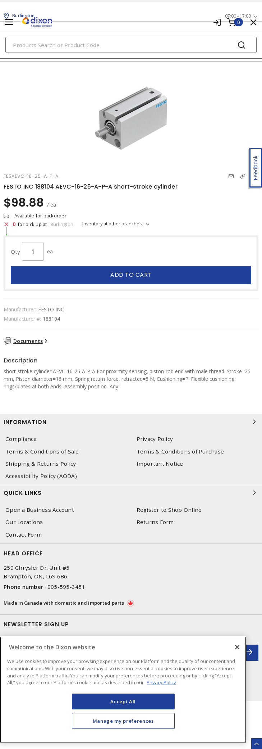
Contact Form (23, 534)
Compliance (21, 439)
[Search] (131, 45)
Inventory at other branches (112, 223)
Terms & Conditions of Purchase (180, 451)
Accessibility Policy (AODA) (41, 476)
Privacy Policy (155, 439)
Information (131, 422)
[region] (123, 689)
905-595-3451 (66, 586)
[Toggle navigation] (9, 22)
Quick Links (131, 493)
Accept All (123, 701)
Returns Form (155, 522)
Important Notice (160, 463)
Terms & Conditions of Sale (42, 451)
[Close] (237, 647)
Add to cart (131, 275)
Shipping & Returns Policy (40, 463)
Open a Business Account (39, 509)
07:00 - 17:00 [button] (238, 16)
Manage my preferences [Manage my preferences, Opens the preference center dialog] (123, 721)
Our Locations (24, 522)
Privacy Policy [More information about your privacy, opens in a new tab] (161, 682)
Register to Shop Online (169, 509)
